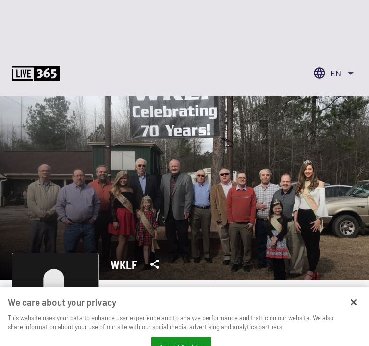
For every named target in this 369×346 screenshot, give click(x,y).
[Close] (353, 308)
